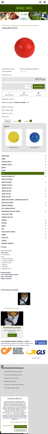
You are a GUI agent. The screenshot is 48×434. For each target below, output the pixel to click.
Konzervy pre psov (7, 185)
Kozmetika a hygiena (24, 202)
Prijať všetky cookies (20, 426)
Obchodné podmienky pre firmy (13, 375)
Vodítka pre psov (24, 191)
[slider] (23, 71)
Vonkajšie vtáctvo (24, 164)
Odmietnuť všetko (20, 430)
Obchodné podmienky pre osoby (13, 371)
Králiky (24, 167)
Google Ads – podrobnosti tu (13, 412)
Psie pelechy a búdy (7, 214)
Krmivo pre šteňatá (7, 179)
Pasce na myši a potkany (24, 231)
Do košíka (38, 86)
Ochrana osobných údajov (11, 378)
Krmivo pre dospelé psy (24, 176)
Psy (24, 173)
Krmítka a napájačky (24, 205)
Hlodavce (24, 220)
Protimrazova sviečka (12, 327)
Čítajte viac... (12, 335)
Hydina (24, 158)
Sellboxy (4, 240)
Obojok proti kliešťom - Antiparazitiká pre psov (15, 200)
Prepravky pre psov (7, 217)
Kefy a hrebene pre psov (8, 208)
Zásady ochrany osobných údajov (18, 422)
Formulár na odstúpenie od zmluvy (14, 384)
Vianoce (24, 234)
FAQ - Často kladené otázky (11, 388)
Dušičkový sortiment (7, 243)
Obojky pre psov (24, 193)
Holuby (24, 170)
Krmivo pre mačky (24, 182)
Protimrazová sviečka (12, 308)
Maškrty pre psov (24, 188)
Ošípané (24, 225)
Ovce (24, 228)
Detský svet (24, 237)
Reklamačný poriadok (10, 381)
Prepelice (24, 223)
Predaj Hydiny (24, 155)
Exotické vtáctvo (24, 161)
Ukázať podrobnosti (7, 425)
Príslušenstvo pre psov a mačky (24, 211)
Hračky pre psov (24, 196)
